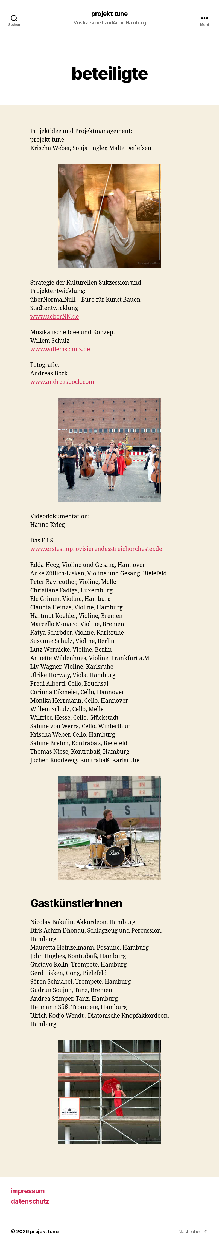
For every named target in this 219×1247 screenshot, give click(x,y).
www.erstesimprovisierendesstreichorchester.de (96, 549)
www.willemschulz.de (60, 349)
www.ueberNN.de (54, 316)
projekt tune (109, 13)
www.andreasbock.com (62, 382)
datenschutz (30, 1201)
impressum (28, 1191)
